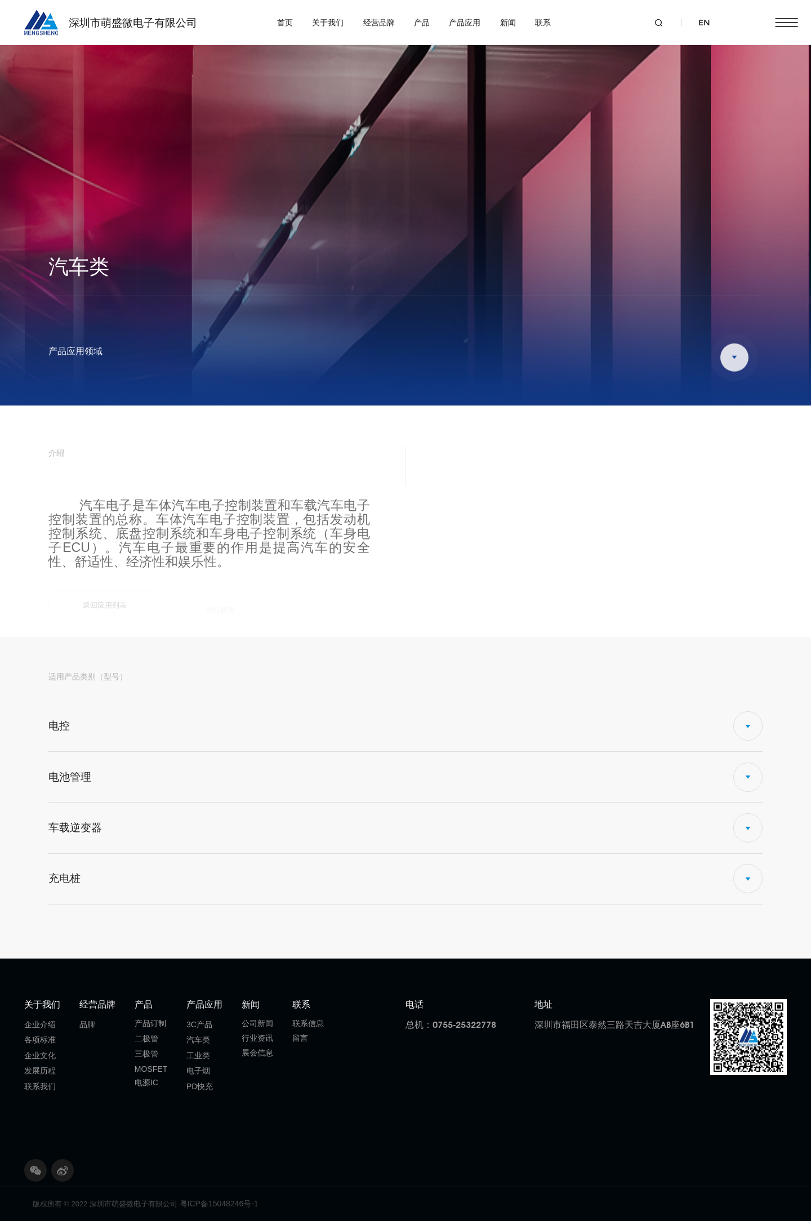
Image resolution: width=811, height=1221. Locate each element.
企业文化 (40, 1055)
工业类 (198, 1055)
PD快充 (199, 1086)
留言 (300, 1037)
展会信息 (257, 1052)
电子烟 (198, 1070)
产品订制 (150, 1023)
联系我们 (40, 1086)
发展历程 (40, 1070)
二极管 (146, 1038)
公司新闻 (257, 1023)
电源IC (146, 1082)
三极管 (146, 1053)
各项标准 (40, 1039)
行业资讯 (257, 1037)
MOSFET (151, 1068)
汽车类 (198, 1039)
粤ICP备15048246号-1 (219, 1203)
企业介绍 (40, 1024)
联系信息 (308, 1023)
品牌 (87, 1024)
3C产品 (199, 1024)
